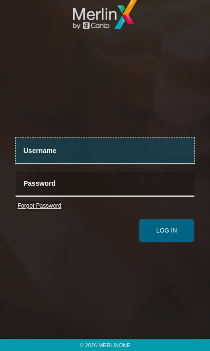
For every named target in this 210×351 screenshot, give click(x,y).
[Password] (105, 184)
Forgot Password (39, 205)
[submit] (166, 230)
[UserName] (105, 151)
